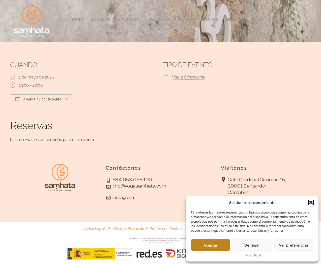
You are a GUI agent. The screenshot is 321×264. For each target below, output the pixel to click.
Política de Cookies (166, 228)
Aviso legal (253, 255)
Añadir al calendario (38, 99)
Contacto (266, 19)
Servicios (159, 19)
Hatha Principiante (188, 77)
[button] (310, 202)
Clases (186, 19)
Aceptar (210, 245)
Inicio (77, 19)
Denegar (252, 245)
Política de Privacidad (127, 228)
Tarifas (209, 19)
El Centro (129, 19)
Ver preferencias (294, 245)
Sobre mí (100, 19)
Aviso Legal (94, 228)
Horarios (236, 19)
